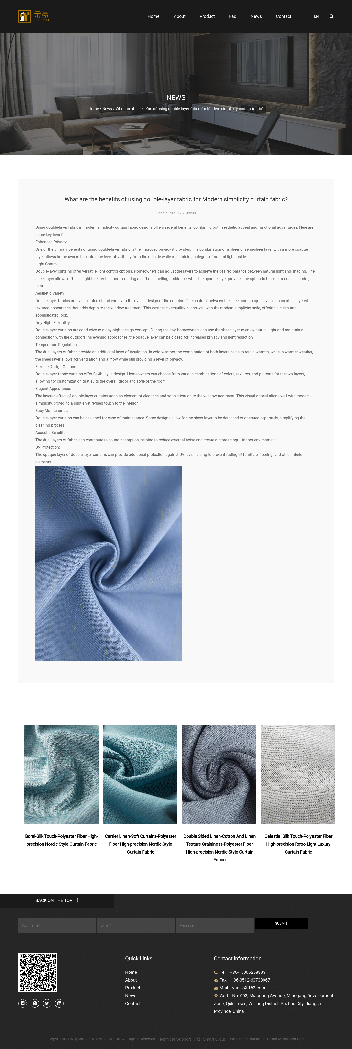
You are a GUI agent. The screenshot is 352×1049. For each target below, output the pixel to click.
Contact (283, 16)
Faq (232, 16)
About (180, 16)
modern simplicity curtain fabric (110, 227)
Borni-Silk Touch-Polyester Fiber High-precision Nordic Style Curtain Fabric (61, 840)
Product (207, 16)
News (256, 16)
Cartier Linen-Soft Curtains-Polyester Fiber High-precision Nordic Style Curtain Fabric (140, 844)
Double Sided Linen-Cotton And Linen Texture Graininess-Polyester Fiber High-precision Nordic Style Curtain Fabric (219, 848)
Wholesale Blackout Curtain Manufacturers (267, 1039)
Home (154, 16)
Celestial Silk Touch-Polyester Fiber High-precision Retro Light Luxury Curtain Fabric (298, 844)
